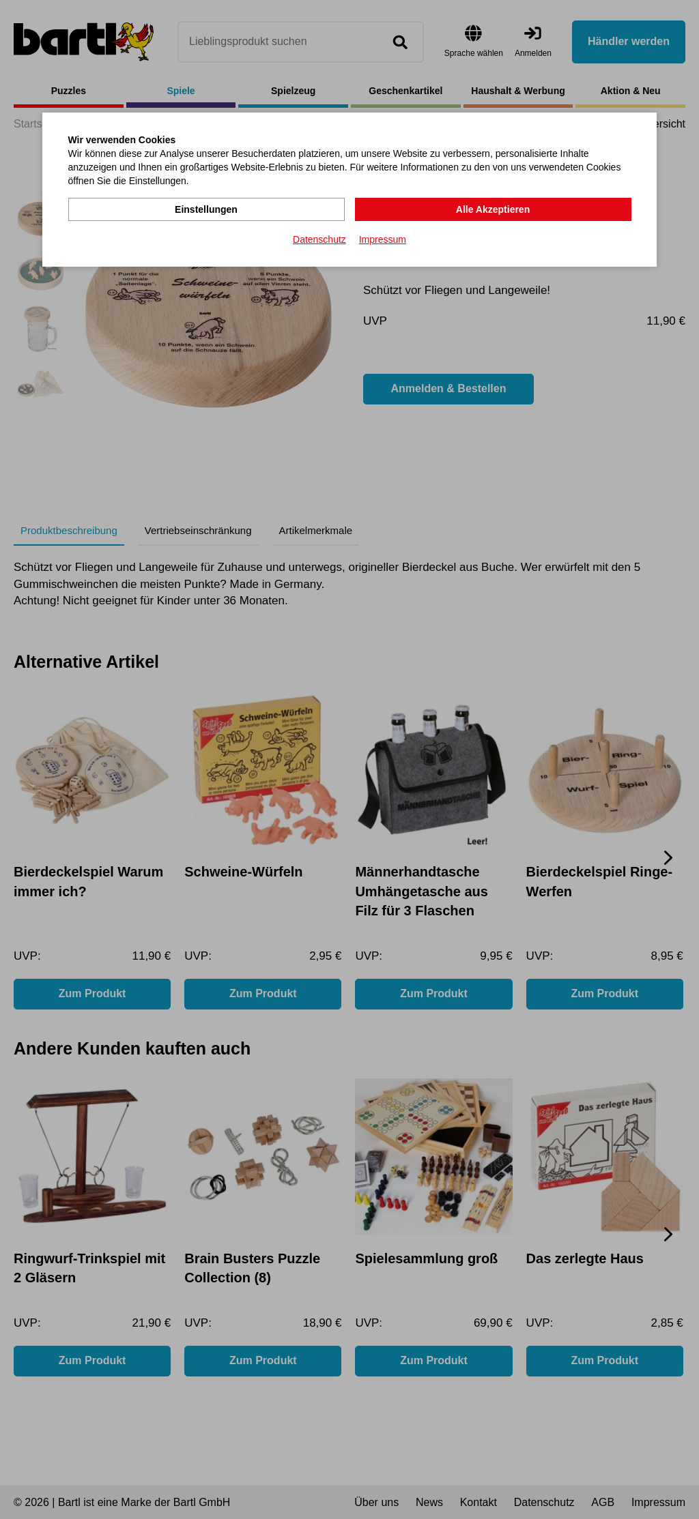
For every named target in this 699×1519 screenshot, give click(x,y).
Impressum (382, 239)
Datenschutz (319, 239)
